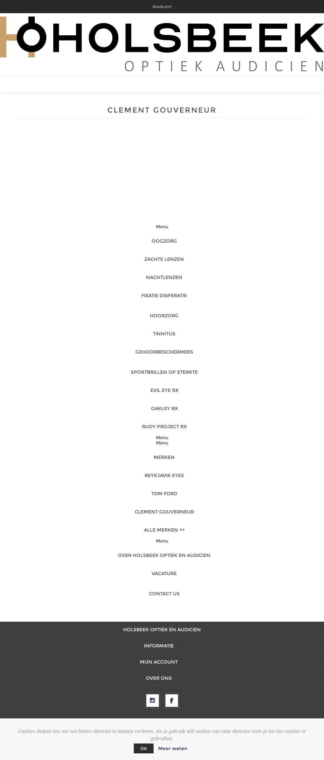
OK (143, 748)
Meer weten (172, 748)
